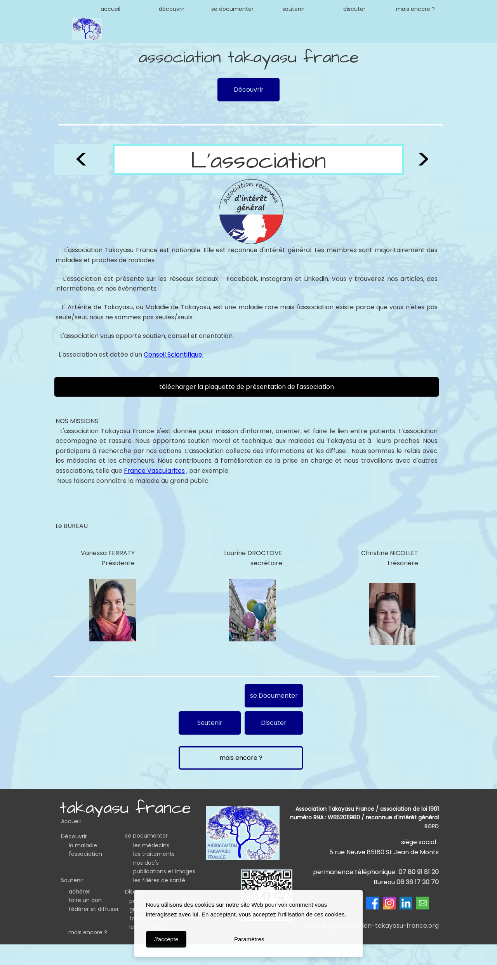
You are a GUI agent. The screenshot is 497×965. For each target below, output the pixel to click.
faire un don (85, 900)
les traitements (154, 854)
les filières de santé (159, 880)
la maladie (83, 845)
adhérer (79, 891)
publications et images (164, 871)
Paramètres (249, 939)
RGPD (431, 826)
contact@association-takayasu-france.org (372, 925)
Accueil (71, 821)
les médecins (151, 845)
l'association (85, 854)
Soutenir (72, 880)
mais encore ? (87, 932)
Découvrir (74, 836)
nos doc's (146, 863)
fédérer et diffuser (94, 909)
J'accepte (166, 939)
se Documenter (146, 836)
